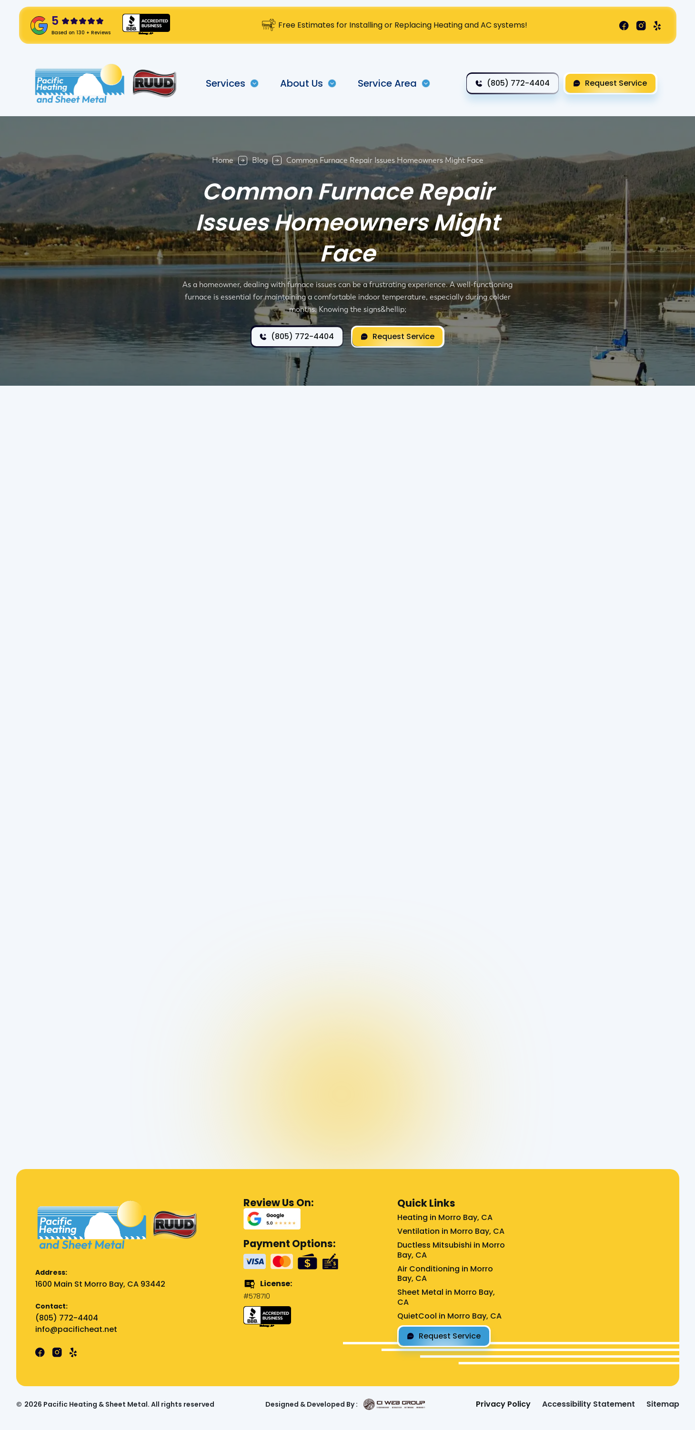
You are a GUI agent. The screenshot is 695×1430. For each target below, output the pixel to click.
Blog (260, 160)
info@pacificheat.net (76, 1330)
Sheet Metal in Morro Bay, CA (446, 1298)
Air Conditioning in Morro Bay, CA (445, 1274)
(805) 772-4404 (66, 1318)
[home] (80, 83)
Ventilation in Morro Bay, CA (450, 1232)
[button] (232, 83)
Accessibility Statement (588, 1405)
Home (222, 160)
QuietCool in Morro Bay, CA (449, 1316)
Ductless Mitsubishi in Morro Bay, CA (451, 1250)
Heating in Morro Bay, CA (445, 1218)
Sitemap (662, 1405)
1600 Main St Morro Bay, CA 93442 (100, 1285)
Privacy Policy (503, 1405)
